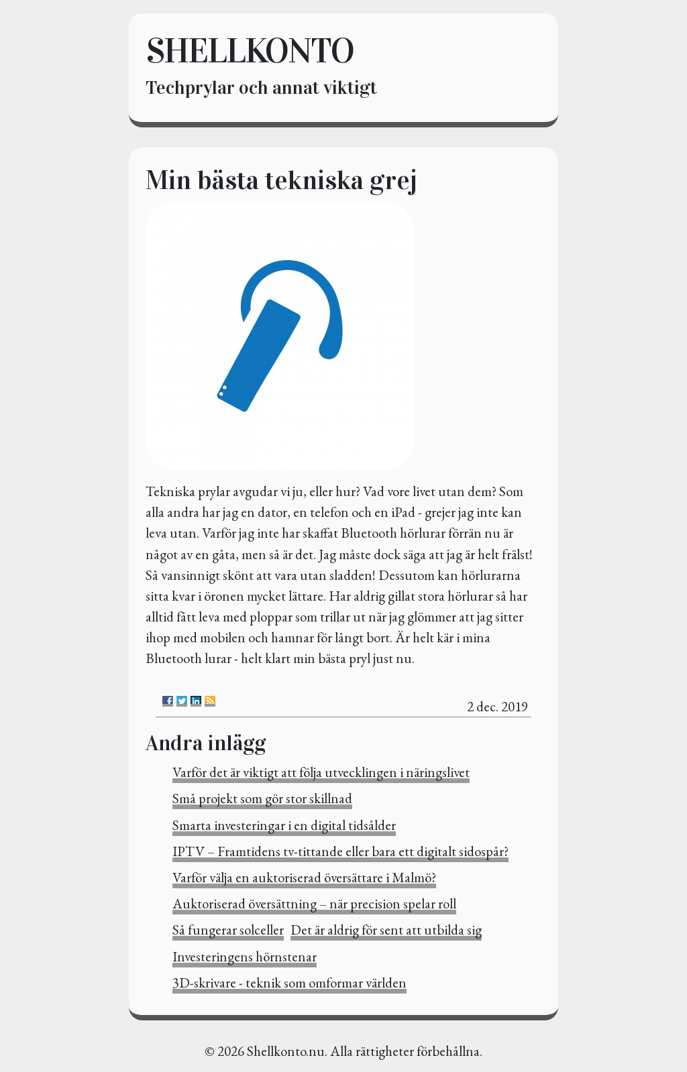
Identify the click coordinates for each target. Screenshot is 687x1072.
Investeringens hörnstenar (244, 956)
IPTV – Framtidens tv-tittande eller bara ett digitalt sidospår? (340, 851)
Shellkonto (250, 50)
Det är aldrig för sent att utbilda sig (386, 929)
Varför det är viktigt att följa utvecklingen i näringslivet (321, 772)
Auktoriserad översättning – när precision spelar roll (314, 903)
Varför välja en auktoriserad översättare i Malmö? (304, 877)
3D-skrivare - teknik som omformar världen (289, 982)
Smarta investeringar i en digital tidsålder (284, 825)
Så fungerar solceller (228, 929)
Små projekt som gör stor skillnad (262, 798)
